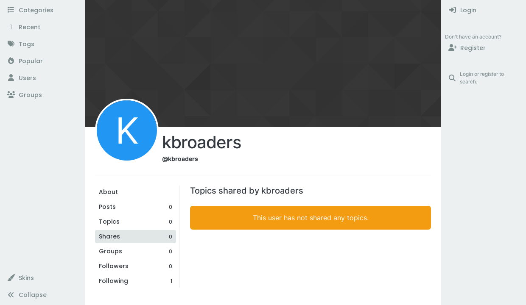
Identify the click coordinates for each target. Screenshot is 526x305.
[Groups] (42, 95)
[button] (42, 278)
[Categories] (42, 10)
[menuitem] (484, 10)
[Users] (42, 78)
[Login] (484, 10)
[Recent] (42, 27)
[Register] (484, 48)
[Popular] (42, 61)
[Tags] (42, 44)
